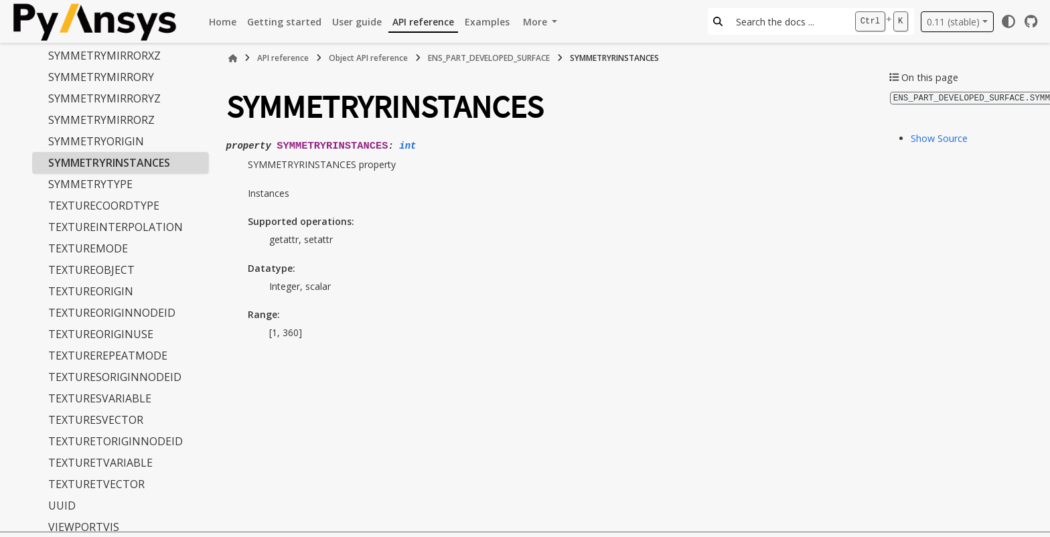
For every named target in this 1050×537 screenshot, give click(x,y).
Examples (487, 21)
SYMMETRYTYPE (90, 184)
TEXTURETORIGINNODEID (115, 441)
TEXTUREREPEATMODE (107, 355)
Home (222, 21)
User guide (357, 21)
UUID (62, 505)
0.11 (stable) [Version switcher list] (953, 21)
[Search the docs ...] (788, 21)
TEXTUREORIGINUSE (100, 334)
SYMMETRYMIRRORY (101, 77)
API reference (423, 21)
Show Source (939, 137)
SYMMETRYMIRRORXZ (104, 55)
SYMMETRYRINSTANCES (109, 162)
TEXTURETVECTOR (96, 484)
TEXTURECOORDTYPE (103, 205)
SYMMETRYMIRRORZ (101, 119)
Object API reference (368, 58)
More (536, 21)
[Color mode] (1008, 21)
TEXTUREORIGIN (90, 291)
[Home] (233, 58)
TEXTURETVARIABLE (100, 462)
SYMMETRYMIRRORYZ (104, 98)
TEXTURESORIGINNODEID (114, 377)
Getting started (284, 21)
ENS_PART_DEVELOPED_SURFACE (489, 58)
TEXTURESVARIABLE (99, 398)
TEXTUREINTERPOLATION (115, 227)
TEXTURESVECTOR (95, 419)
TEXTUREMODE (88, 248)
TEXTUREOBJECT (91, 269)
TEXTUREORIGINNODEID (111, 312)
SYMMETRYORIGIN (96, 141)
